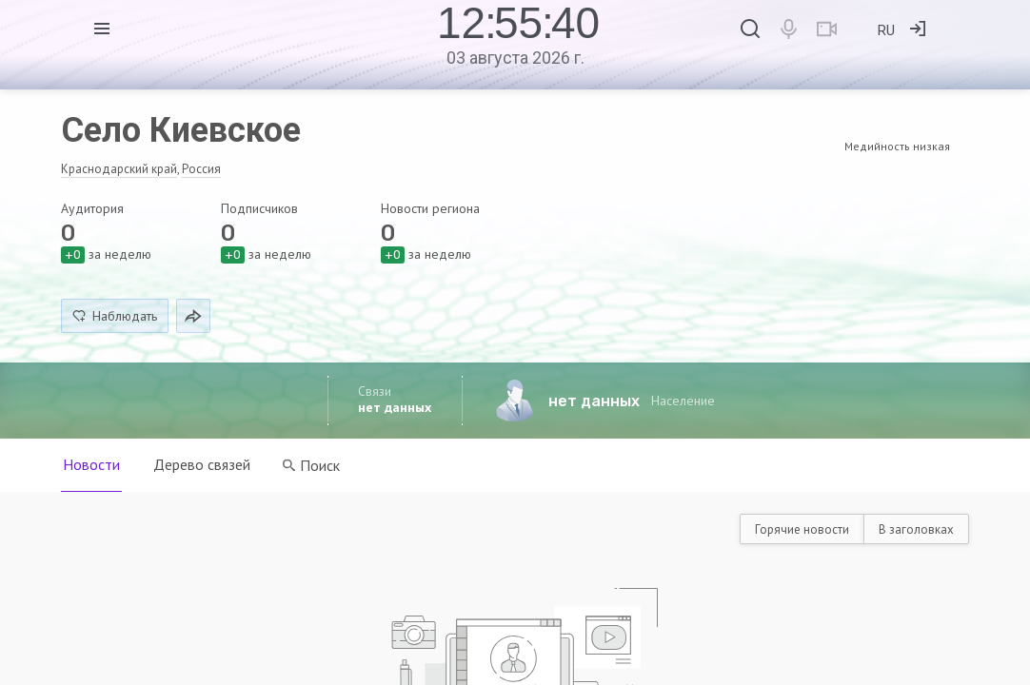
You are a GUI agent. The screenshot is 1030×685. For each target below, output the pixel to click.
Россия (201, 169)
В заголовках (916, 529)
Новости (91, 464)
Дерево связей (202, 464)
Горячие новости (802, 529)
